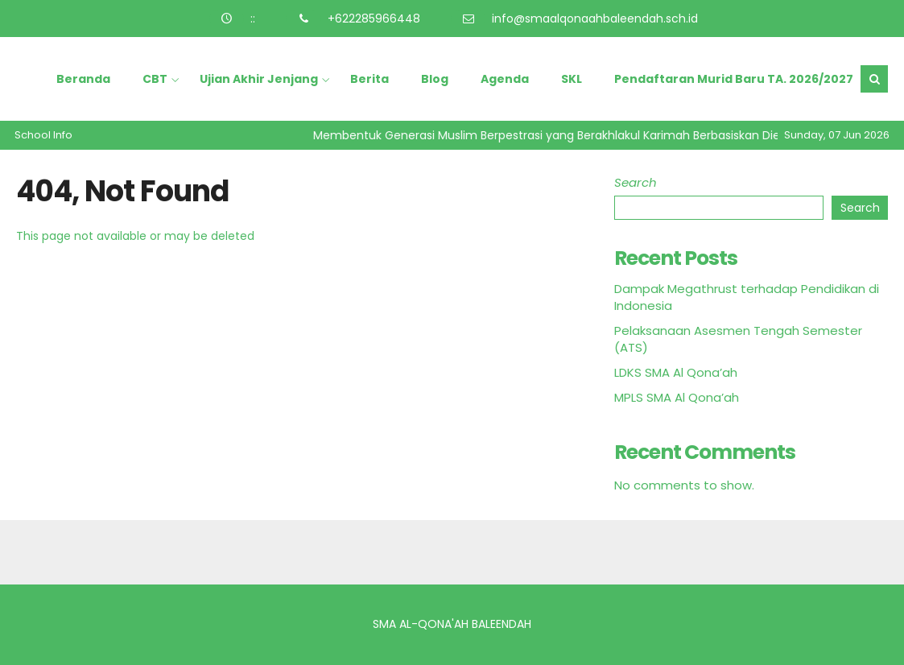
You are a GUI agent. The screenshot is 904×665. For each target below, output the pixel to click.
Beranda (83, 79)
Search (635, 182)
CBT (154, 79)
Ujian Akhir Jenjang (259, 79)
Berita (369, 79)
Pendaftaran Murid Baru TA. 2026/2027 (733, 79)
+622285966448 (374, 18)
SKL (571, 79)
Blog (434, 79)
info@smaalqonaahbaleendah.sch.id (595, 18)
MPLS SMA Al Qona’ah (676, 397)
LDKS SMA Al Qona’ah (675, 372)
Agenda (505, 79)
